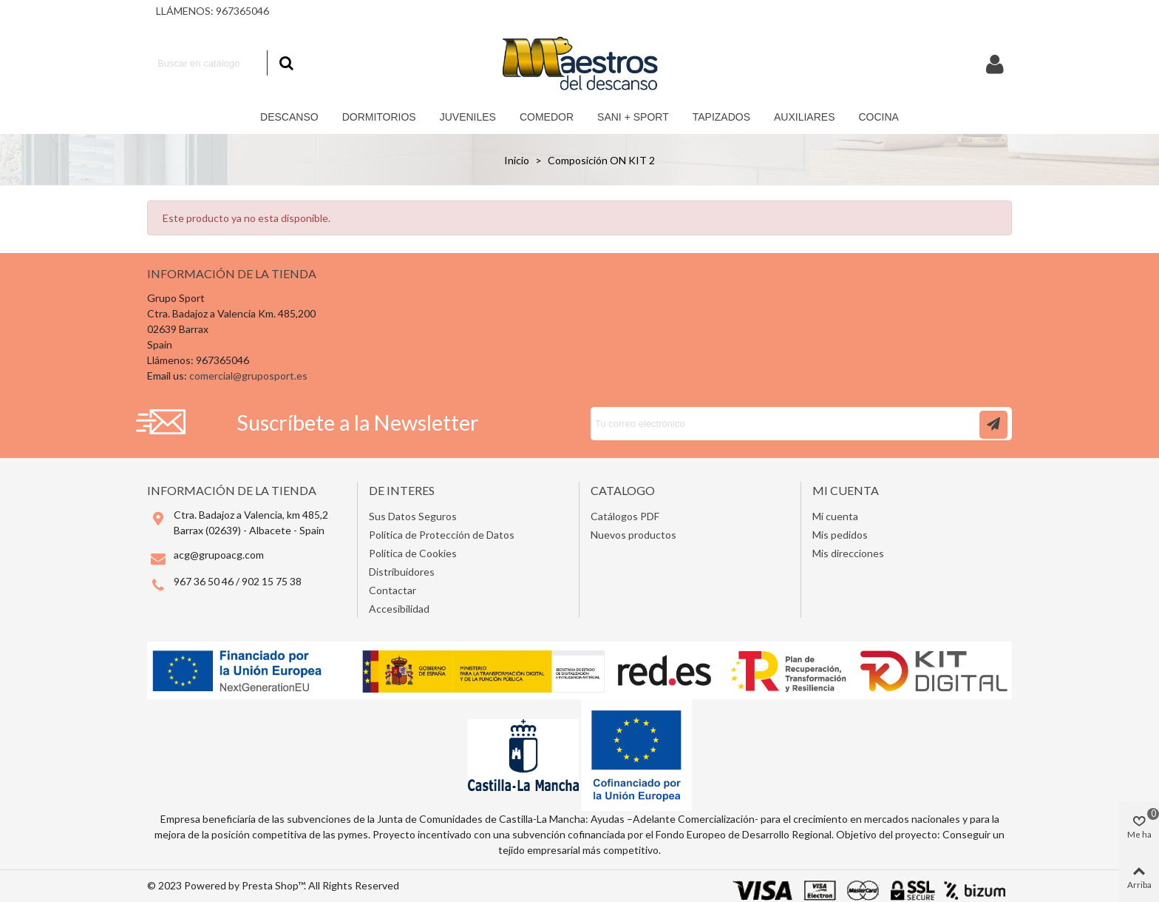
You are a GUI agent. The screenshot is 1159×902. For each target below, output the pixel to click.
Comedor (547, 117)
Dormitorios (379, 117)
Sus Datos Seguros (413, 516)
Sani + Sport (633, 117)
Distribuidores (402, 571)
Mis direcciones (848, 553)
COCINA (878, 117)
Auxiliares (804, 117)
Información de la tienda (231, 273)
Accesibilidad (399, 608)
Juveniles (468, 117)
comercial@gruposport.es (248, 375)
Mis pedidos (840, 534)
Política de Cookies (413, 553)
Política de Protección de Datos (441, 534)
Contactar (392, 590)
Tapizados (721, 117)
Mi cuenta (835, 516)
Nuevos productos (633, 534)
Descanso (289, 117)
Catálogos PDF (625, 516)
